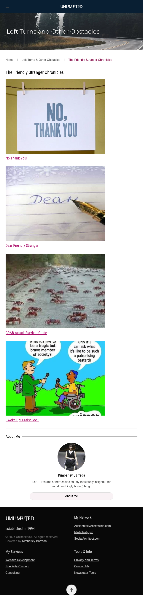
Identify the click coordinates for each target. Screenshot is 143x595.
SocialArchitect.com (87, 538)
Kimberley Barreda (34, 541)
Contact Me (81, 566)
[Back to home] (71, 6)
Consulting (12, 572)
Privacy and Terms (86, 560)
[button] (7, 6)
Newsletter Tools (85, 572)
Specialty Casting (16, 566)
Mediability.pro (83, 532)
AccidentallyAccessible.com (92, 525)
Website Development (19, 560)
